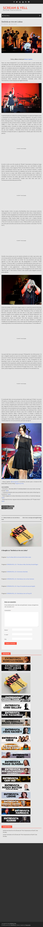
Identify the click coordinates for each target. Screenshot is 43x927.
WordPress (13, 925)
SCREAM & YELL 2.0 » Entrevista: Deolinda (17, 571)
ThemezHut (27, 925)
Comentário (7, 610)
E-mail (6, 634)
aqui (7, 490)
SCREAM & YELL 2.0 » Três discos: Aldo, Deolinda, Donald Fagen (22, 564)
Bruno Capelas (14, 24)
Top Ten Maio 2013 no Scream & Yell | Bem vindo (19, 557)
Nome (6, 630)
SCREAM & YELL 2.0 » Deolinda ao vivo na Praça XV (19, 593)
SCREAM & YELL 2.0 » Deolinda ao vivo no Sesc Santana (20, 579)
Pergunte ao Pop (19, 483)
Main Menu (6, 15)
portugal (10, 508)
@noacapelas (14, 481)
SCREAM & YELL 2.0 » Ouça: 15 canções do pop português (21, 586)
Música (12, 506)
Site (5, 639)
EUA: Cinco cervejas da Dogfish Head (32, 517)
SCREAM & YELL (15, 8)
